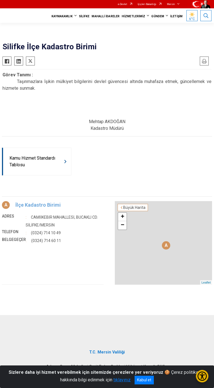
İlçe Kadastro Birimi (38, 205)
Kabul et (144, 380)
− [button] (122, 225)
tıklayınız (122, 379)
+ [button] (122, 217)
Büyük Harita (134, 207)
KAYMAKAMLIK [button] (62, 16)
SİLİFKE (84, 16)
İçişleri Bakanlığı (147, 4)
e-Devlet (122, 4)
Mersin (171, 4)
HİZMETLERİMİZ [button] (133, 16)
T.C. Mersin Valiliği (107, 352)
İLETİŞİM (176, 16)
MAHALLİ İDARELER (106, 16)
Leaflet (206, 282)
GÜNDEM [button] (157, 16)
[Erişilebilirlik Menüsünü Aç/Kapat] (202, 376)
